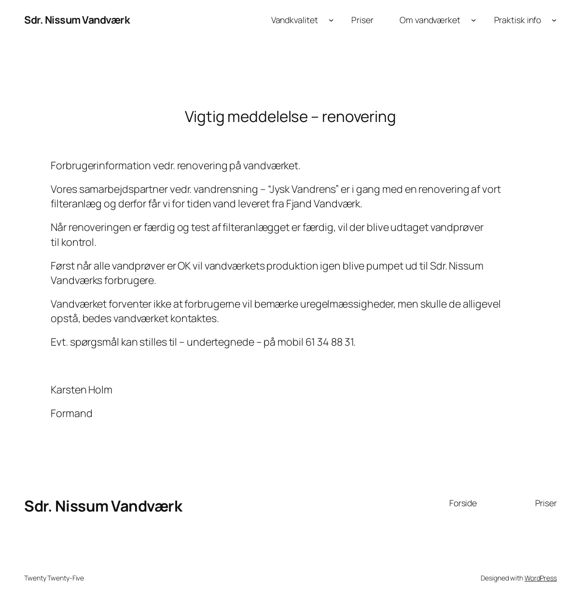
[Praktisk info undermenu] (554, 20)
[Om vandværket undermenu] (473, 20)
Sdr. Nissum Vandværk (77, 20)
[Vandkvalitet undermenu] (331, 20)
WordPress (541, 577)
